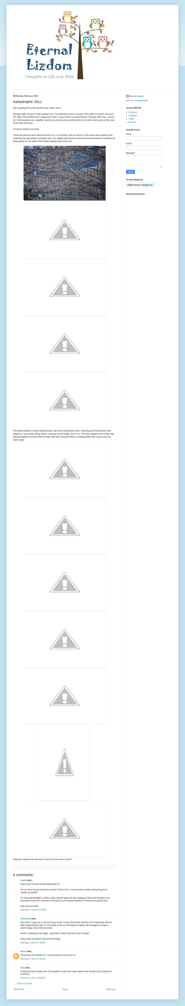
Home (65, 989)
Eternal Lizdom (136, 96)
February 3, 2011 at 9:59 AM (32, 978)
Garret (23, 951)
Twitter (131, 119)
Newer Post (19, 989)
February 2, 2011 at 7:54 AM (32, 959)
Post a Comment (24, 983)
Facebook (133, 112)
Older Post (110, 989)
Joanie (23, 880)
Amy (22, 968)
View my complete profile (137, 100)
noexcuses (25, 918)
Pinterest (132, 122)
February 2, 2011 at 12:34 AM (33, 910)
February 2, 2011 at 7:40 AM (32, 943)
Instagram (133, 115)
